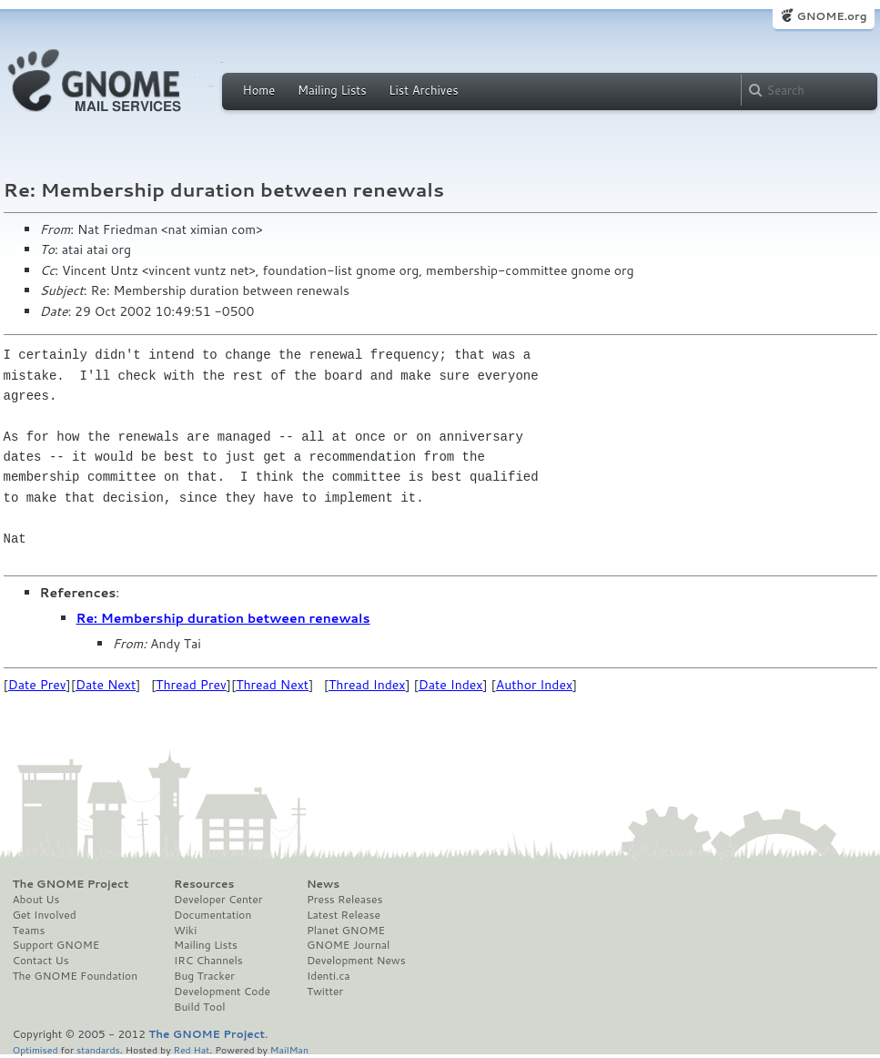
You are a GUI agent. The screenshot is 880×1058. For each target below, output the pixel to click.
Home (259, 90)
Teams (29, 930)
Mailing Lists (332, 90)
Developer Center (218, 899)
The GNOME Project (71, 884)
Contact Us (41, 960)
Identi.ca (328, 976)
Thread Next (272, 685)
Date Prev (37, 685)
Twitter (325, 991)
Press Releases (344, 899)
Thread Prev (191, 685)
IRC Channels (208, 960)
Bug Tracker (204, 976)
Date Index (451, 685)
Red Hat (191, 1049)
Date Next (106, 685)
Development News (356, 960)
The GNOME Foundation (75, 976)
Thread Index (367, 685)
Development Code (222, 991)
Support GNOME (56, 945)
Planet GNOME (346, 930)
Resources (204, 884)
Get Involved (44, 915)
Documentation (212, 915)
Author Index (534, 685)
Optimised (35, 1049)
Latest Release (343, 915)
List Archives (423, 90)
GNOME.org (831, 16)
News (323, 884)
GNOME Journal (348, 945)
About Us (36, 899)
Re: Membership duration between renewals (223, 618)
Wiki (185, 930)
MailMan (289, 1049)
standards (98, 1049)
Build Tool (199, 1007)
